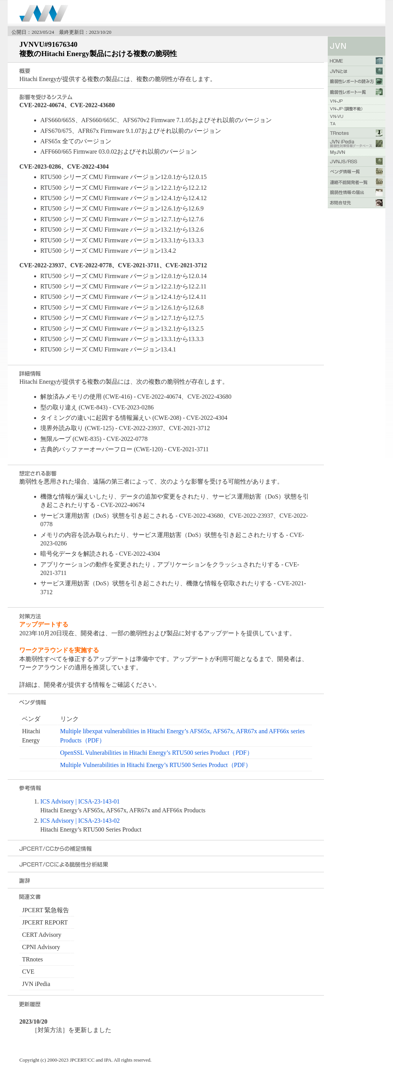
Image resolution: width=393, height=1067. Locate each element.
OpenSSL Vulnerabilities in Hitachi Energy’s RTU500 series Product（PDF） (156, 752)
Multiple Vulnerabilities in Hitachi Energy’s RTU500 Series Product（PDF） (155, 765)
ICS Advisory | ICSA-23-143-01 (80, 801)
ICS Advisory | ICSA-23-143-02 (80, 820)
